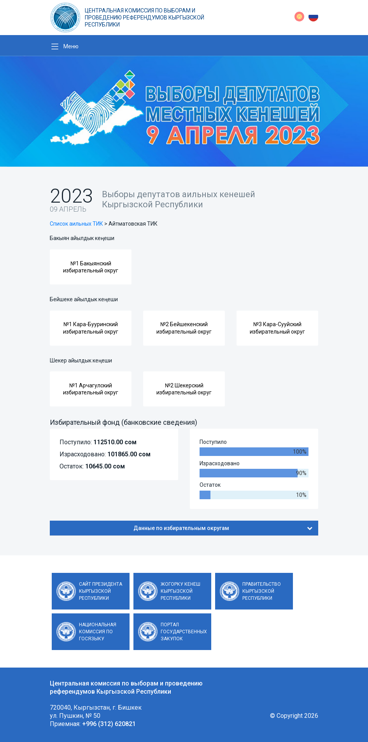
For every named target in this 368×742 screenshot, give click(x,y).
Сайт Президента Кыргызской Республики (100, 591)
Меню (71, 46)
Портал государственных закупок (184, 631)
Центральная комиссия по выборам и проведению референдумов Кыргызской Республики (144, 17)
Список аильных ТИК (76, 224)
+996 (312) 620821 (109, 724)
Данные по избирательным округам (222, 528)
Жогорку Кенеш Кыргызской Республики (180, 591)
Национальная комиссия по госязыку (97, 631)
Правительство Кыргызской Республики (261, 591)
